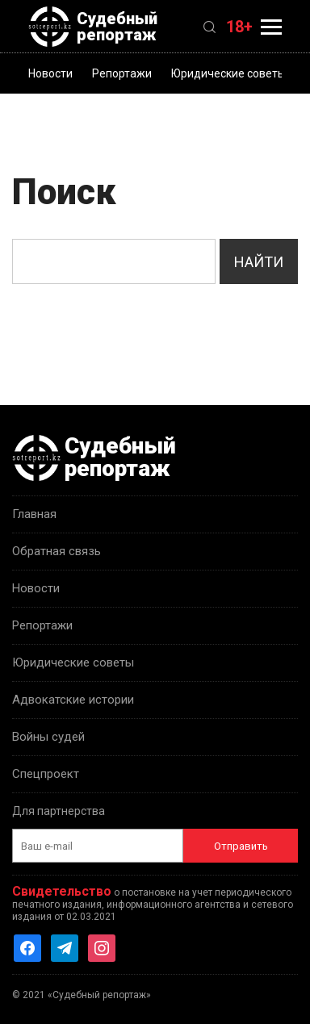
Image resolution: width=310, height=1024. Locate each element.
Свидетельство (61, 891)
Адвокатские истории (73, 699)
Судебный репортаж (92, 26)
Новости (50, 73)
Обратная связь (56, 551)
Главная (34, 514)
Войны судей (48, 736)
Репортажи (122, 73)
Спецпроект (45, 774)
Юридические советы (228, 73)
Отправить (241, 846)
